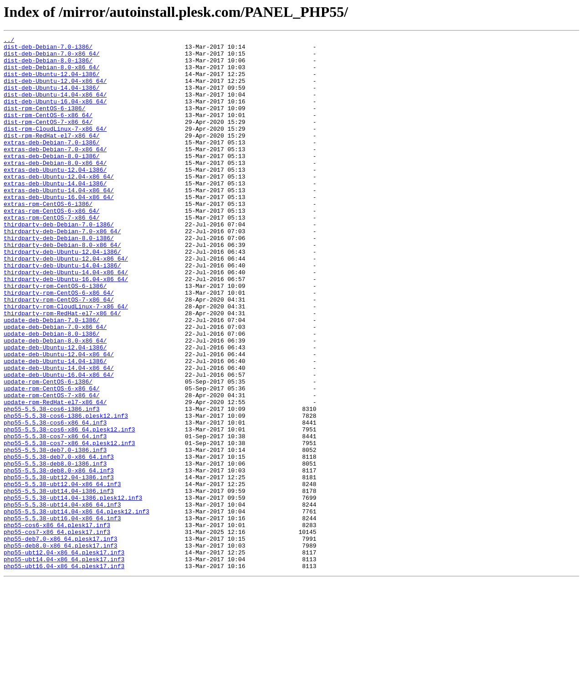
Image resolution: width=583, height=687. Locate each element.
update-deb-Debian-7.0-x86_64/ (55, 385)
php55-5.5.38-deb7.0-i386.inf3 (55, 533)
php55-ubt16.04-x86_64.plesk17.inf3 (64, 672)
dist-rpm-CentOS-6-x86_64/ (48, 131)
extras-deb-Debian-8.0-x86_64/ (55, 189)
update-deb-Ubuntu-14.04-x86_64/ (59, 435)
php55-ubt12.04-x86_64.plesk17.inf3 (64, 656)
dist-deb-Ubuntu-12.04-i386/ (52, 82)
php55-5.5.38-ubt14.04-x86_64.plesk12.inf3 (76, 607)
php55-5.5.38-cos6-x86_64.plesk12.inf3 (69, 508)
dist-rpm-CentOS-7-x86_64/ (48, 139)
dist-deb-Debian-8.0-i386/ (48, 66)
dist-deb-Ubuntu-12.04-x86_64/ (55, 90)
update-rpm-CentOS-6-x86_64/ (52, 459)
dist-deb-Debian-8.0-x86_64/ (52, 74)
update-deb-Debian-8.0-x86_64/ (55, 402)
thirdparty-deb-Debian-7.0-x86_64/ (62, 271)
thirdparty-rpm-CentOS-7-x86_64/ (59, 353)
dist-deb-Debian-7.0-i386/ (48, 49)
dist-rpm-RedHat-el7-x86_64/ (52, 156)
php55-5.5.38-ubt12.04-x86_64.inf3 (62, 574)
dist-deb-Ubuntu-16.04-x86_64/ (55, 115)
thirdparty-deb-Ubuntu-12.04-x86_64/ (66, 303)
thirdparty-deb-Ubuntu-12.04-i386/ (62, 295)
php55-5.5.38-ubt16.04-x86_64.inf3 (62, 615)
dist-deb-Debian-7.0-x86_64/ (52, 57)
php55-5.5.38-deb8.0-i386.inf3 (55, 549)
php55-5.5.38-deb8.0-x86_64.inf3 (59, 558)
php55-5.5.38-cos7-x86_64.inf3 (55, 517)
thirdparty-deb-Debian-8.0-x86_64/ (62, 287)
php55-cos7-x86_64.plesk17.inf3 (57, 631)
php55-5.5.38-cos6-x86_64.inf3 (55, 500)
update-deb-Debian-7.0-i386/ (52, 377)
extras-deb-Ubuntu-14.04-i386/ (55, 213)
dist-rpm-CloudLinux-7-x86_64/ (55, 148)
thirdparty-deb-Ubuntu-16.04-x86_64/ (66, 328)
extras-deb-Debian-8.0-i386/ (52, 180)
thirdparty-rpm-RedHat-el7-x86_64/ (62, 369)
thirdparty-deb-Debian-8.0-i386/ (59, 279)
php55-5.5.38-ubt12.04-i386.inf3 (59, 566)
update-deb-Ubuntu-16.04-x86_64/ (59, 443)
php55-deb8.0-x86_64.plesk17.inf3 (61, 648)
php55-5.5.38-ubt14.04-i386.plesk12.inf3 (73, 590)
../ (9, 41)
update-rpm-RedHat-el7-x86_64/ (55, 476)
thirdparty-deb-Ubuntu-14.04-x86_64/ (66, 320)
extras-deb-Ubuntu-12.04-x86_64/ (59, 205)
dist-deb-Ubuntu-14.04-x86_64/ (55, 107)
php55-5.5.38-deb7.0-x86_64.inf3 (59, 541)
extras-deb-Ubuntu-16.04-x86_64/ (59, 230)
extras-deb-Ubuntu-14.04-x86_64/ (59, 221)
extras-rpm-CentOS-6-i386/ (48, 238)
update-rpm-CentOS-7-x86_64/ (52, 467)
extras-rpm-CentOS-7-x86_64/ (52, 254)
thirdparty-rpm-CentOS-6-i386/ (55, 336)
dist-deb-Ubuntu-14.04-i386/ (52, 98)
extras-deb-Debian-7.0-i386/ (52, 164)
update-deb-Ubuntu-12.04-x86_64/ (59, 418)
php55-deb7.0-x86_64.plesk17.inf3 (61, 640)
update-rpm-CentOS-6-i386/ (48, 451)
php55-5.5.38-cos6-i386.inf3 (52, 484)
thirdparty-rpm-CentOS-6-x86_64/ (59, 344)
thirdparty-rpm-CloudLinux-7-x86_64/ (66, 361)
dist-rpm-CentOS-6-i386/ (44, 123)
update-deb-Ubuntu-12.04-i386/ (55, 410)
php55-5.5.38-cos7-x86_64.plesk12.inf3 (69, 525)
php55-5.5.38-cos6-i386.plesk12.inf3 (66, 492)
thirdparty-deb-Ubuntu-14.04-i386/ (62, 312)
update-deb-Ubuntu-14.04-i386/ (55, 426)
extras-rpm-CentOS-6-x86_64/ (52, 246)
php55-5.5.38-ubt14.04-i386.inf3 (59, 582)
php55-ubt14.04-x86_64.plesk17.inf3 (64, 664)
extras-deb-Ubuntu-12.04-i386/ (55, 197)
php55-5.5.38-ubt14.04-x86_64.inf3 (62, 599)
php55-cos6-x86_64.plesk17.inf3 (57, 623)
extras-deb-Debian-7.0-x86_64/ (55, 172)
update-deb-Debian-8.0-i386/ (52, 394)
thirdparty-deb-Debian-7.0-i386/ (59, 262)
